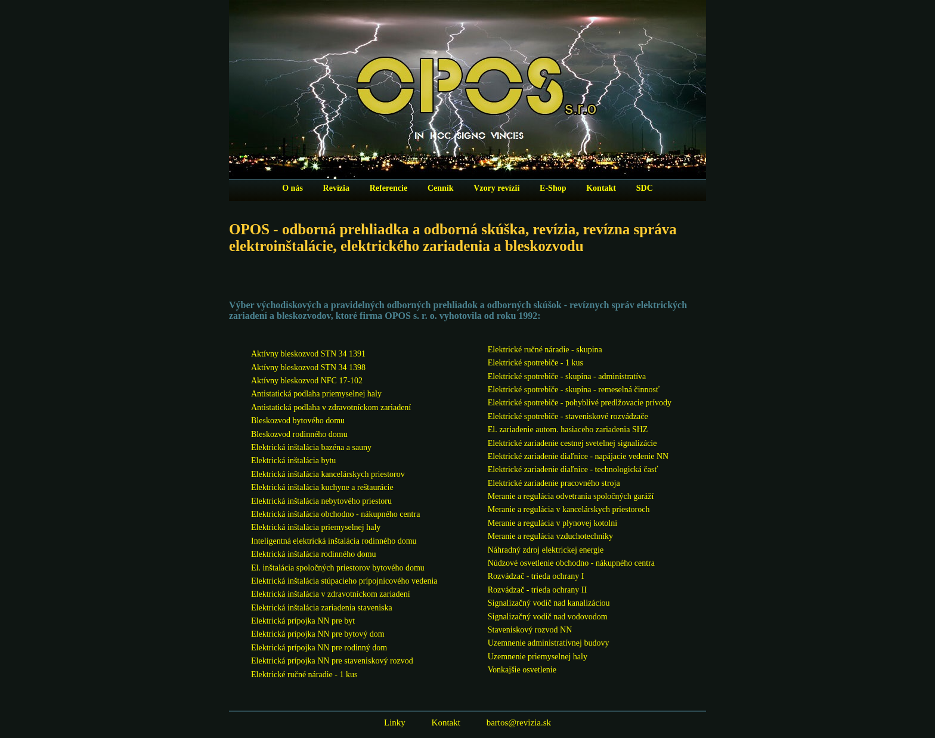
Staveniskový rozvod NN (530, 629)
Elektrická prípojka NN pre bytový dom (318, 634)
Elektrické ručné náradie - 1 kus (304, 674)
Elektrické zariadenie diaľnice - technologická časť (573, 469)
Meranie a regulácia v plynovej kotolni (552, 523)
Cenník (441, 188)
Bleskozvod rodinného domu (299, 434)
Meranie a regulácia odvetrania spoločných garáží (571, 496)
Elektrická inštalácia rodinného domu (313, 554)
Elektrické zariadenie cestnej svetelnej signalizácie (572, 443)
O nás (292, 188)
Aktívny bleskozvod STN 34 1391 (308, 353)
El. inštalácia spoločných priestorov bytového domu (338, 567)
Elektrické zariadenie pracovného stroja (554, 483)
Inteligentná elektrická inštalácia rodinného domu (334, 541)
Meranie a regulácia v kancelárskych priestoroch (569, 509)
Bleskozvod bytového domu (298, 420)
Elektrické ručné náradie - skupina (545, 349)
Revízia (336, 188)
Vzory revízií (496, 188)
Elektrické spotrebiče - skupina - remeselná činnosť (574, 389)
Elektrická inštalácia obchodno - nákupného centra (335, 514)
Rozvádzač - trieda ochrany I (536, 576)
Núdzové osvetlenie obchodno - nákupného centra (571, 563)
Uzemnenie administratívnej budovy (548, 642)
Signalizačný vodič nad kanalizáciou (549, 603)
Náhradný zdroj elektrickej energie (545, 549)
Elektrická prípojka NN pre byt (303, 620)
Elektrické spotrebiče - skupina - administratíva (567, 376)
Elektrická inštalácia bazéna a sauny (311, 447)
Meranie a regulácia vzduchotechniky (550, 536)
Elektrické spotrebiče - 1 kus (535, 362)
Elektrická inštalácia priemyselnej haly (315, 527)
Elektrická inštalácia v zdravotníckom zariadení (330, 594)
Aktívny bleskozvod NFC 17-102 (307, 380)
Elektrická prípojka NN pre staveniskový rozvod (332, 660)
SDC (644, 188)
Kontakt (601, 188)
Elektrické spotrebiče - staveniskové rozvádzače (568, 416)
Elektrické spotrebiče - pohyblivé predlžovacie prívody (579, 402)
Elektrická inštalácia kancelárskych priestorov (328, 474)
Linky (394, 722)
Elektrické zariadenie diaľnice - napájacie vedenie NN (578, 456)
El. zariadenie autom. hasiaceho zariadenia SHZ (568, 429)
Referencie (388, 188)
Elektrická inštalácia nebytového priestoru (321, 501)
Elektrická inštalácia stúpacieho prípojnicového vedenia (344, 580)
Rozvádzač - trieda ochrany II (537, 589)
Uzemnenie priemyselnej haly (537, 656)
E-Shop (553, 188)
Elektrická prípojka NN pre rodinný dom (319, 647)
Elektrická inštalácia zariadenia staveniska (321, 607)
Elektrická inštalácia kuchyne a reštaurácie (322, 487)
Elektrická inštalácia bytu (293, 460)
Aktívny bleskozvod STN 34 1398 (308, 367)
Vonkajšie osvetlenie (522, 669)
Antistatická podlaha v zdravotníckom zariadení (331, 407)
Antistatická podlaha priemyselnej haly (316, 393)
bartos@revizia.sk (519, 722)
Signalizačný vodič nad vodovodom (548, 616)
